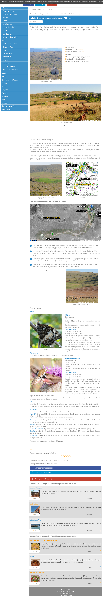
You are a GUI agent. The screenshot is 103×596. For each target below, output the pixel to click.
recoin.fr (66, 588)
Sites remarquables (8, 106)
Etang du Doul (35, 519)
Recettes (68, 592)
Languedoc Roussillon (10, 37)
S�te (4, 76)
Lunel (4, 73)
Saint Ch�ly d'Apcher (10, 80)
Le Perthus (34, 503)
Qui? (61, 594)
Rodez (4, 100)
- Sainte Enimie (7, 53)
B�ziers (5, 93)
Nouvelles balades (9, 27)
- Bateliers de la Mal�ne (10, 70)
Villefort (5, 96)
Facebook (6, 18)
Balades (62, 592)
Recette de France (9, 14)
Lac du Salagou (36, 487)
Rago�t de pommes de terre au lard (44, 539)
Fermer (54, 2)
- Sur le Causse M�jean (10, 44)
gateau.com (69, 590)
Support (65, 594)
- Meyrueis (5, 63)
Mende (4, 103)
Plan (70, 594)
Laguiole (5, 90)
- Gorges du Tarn (7, 47)
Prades (4, 86)
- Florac (4, 50)
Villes (4, 30)
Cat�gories (7, 34)
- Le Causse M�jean (8, 66)
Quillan (4, 83)
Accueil (5, 8)
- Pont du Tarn (6, 57)
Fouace (32, 555)
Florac (4, 40)
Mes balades (7, 24)
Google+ (5, 21)
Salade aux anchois (37, 571)
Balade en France (8, 11)
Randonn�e (6, 110)
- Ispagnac (5, 60)
